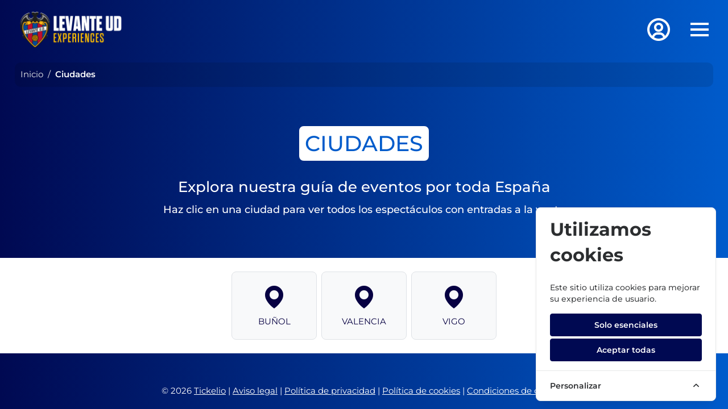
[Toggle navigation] (699, 29)
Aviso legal (255, 390)
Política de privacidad (329, 390)
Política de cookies (421, 390)
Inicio (31, 74)
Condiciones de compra (516, 390)
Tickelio (210, 390)
